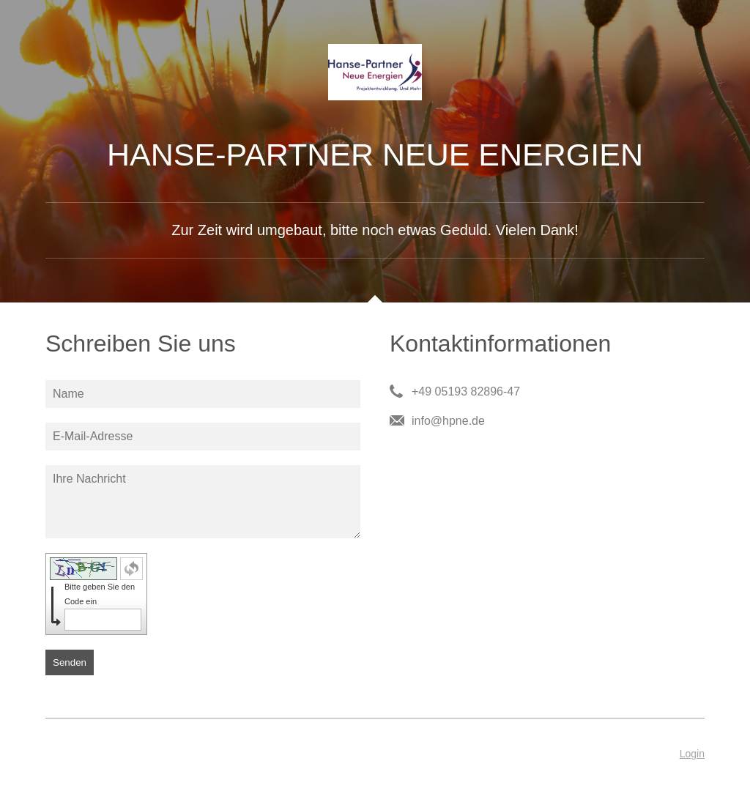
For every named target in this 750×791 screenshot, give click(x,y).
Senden (69, 662)
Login (692, 754)
